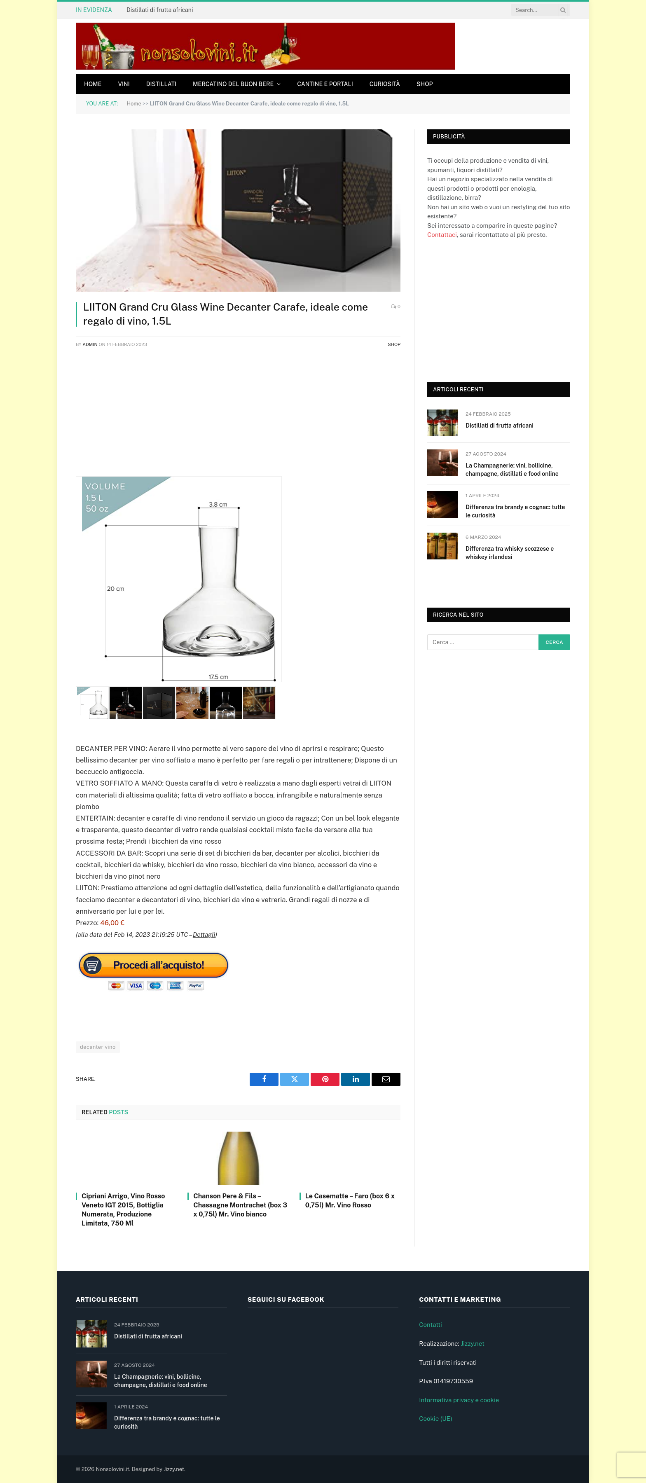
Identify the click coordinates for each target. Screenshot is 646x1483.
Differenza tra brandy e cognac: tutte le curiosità (515, 511)
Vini (123, 84)
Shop (425, 84)
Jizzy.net (472, 1343)
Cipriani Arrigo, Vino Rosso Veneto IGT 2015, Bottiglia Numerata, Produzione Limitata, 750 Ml (123, 1209)
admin (90, 344)
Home (92, 84)
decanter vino (98, 1047)
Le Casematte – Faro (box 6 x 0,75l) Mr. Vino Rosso (350, 1200)
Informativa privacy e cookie (459, 1399)
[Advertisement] (238, 418)
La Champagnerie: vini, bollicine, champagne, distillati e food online (512, 469)
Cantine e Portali (325, 84)
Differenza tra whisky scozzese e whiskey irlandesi (510, 552)
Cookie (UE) (435, 1418)
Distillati (161, 84)
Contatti (430, 1324)
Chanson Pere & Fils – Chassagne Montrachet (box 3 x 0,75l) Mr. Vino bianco (240, 1205)
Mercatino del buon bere (233, 84)
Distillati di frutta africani (159, 10)
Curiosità (385, 84)
